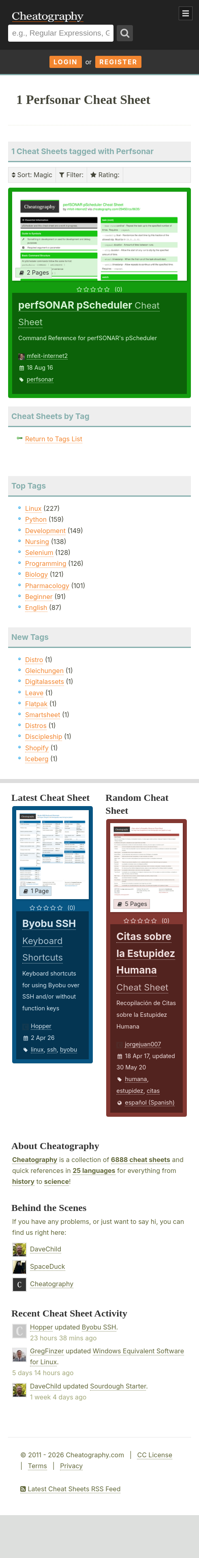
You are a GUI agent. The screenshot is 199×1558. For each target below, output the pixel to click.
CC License (154, 1455)
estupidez (129, 1090)
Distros (36, 726)
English (36, 607)
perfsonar (40, 379)
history (23, 1181)
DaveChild (45, 1249)
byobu (68, 1049)
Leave (34, 693)
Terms (37, 1466)
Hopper (41, 1025)
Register (118, 62)
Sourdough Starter (118, 1386)
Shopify (37, 748)
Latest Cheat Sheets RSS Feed (70, 1489)
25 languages (94, 1170)
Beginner (39, 597)
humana (136, 1078)
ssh (52, 1049)
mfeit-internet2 (47, 355)
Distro (34, 660)
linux (37, 1049)
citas (153, 1090)
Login (65, 62)
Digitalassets (44, 681)
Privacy (71, 1466)
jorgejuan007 (143, 1044)
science (56, 1181)
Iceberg (36, 759)
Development (45, 531)
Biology (36, 574)
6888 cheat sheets (140, 1160)
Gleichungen (44, 671)
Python (36, 519)
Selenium (39, 552)
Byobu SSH (99, 1327)
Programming (45, 563)
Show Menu (186, 13)
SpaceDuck (47, 1266)
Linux (33, 508)
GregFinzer (47, 1351)
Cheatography (34, 1160)
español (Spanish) (150, 1102)
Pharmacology (47, 586)
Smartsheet (42, 715)
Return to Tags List (53, 439)
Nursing (37, 542)
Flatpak (36, 704)
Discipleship (43, 736)
